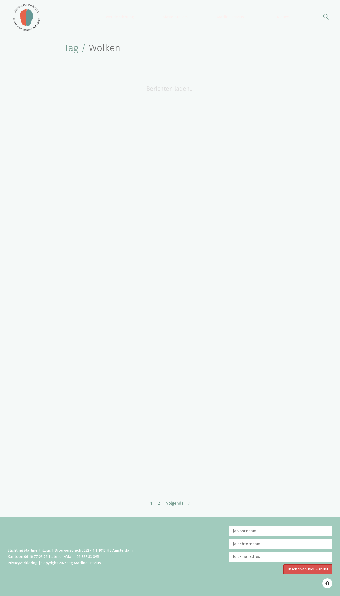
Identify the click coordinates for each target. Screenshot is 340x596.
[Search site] (326, 17)
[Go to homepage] (26, 17)
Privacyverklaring (22, 562)
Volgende (178, 503)
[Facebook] (327, 583)
